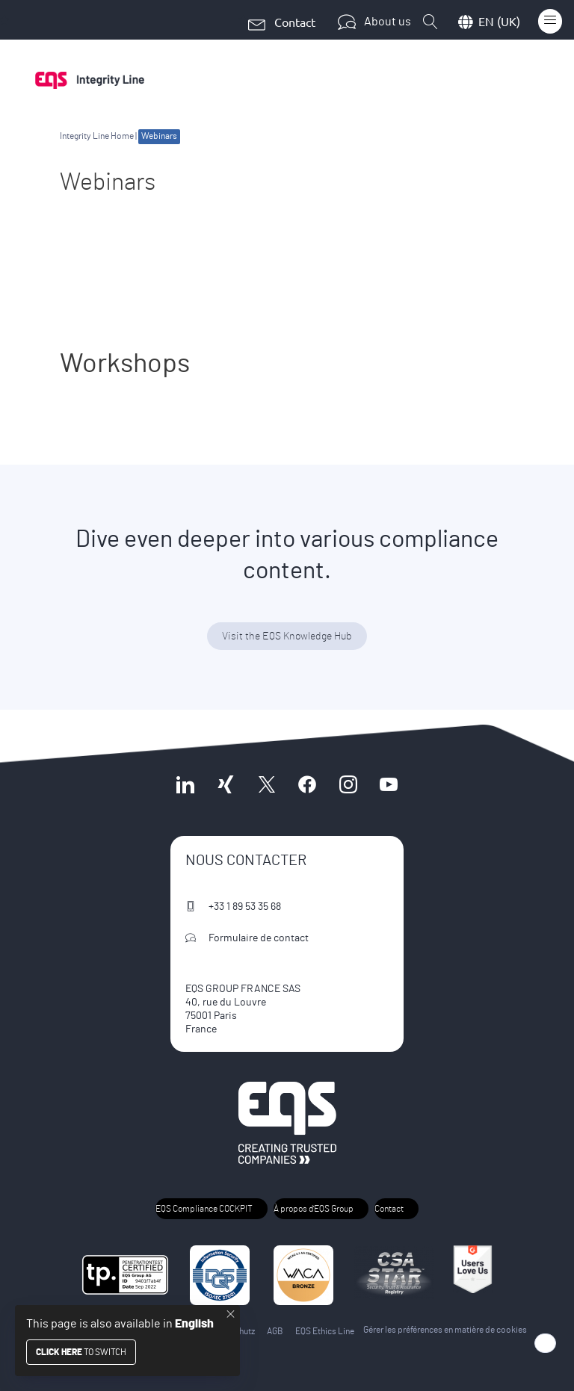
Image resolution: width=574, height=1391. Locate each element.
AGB (275, 1331)
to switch (81, 1352)
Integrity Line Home (97, 135)
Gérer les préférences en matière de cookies (445, 1329)
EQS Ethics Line (324, 1331)
